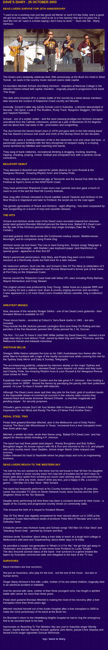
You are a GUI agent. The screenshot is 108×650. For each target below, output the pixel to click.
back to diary (56, 638)
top (45, 638)
